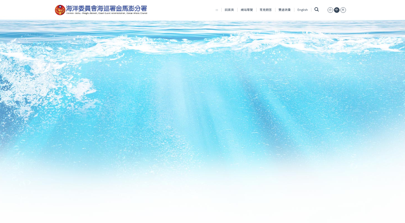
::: (217, 10)
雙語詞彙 (285, 10)
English (302, 10)
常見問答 (266, 10)
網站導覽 (247, 10)
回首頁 (229, 10)
